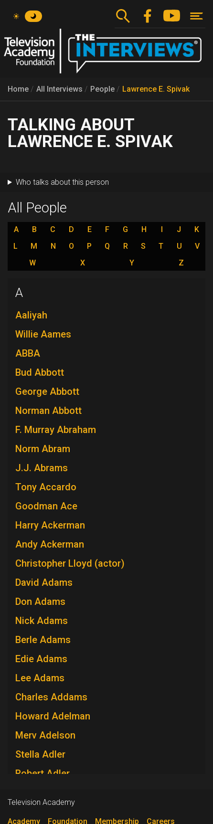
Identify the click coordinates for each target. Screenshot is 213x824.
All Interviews (59, 89)
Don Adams (40, 601)
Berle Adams (43, 639)
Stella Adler (40, 754)
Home (18, 89)
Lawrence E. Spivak (156, 89)
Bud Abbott (39, 372)
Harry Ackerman (50, 525)
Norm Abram (42, 448)
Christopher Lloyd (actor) (70, 563)
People (102, 89)
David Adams (44, 582)
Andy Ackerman (49, 544)
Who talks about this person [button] (62, 182)
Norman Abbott (48, 410)
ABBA (27, 353)
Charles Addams (51, 697)
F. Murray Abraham (55, 429)
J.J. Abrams (41, 468)
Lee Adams (39, 678)
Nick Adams (41, 620)
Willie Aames (43, 334)
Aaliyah (31, 315)
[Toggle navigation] (196, 16)
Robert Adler (42, 773)
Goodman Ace (46, 506)
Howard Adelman (52, 716)
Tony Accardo (45, 487)
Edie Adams (41, 659)
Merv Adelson (45, 735)
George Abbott (47, 391)
